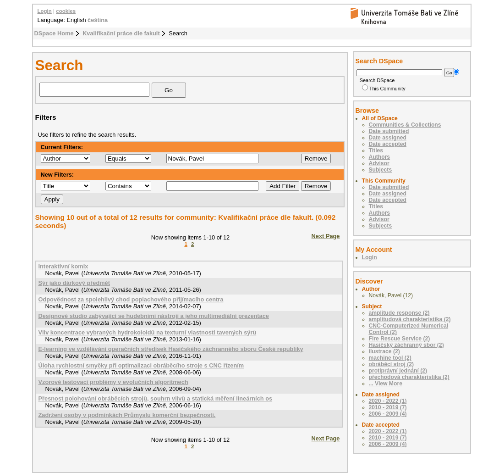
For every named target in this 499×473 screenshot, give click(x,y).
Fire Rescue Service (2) (399, 338)
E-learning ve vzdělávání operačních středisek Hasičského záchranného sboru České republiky (170, 348)
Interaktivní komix (63, 266)
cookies (66, 11)
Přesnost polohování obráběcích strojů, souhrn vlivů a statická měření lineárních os (155, 398)
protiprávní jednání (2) (398, 370)
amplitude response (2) (399, 313)
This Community (384, 88)
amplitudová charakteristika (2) (410, 319)
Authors (379, 157)
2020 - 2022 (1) (388, 401)
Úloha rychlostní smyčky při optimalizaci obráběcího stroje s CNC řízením (141, 365)
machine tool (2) (390, 358)
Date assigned (387, 137)
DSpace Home (54, 33)
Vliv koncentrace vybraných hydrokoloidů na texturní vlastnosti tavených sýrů (147, 332)
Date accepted (387, 144)
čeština (98, 20)
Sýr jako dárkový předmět (74, 282)
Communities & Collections (405, 125)
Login (45, 11)
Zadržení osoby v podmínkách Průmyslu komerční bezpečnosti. (127, 415)
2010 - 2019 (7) (388, 407)
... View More (385, 383)
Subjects (380, 170)
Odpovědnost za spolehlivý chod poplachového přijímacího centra (131, 299)
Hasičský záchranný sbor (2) (406, 345)
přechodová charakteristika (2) (409, 377)
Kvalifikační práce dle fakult (121, 33)
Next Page (326, 236)
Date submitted (389, 131)
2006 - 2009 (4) (388, 414)
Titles (376, 150)
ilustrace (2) (384, 351)
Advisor (379, 163)
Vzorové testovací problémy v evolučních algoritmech (113, 381)
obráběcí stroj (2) (391, 364)
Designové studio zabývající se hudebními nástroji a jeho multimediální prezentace (153, 315)
